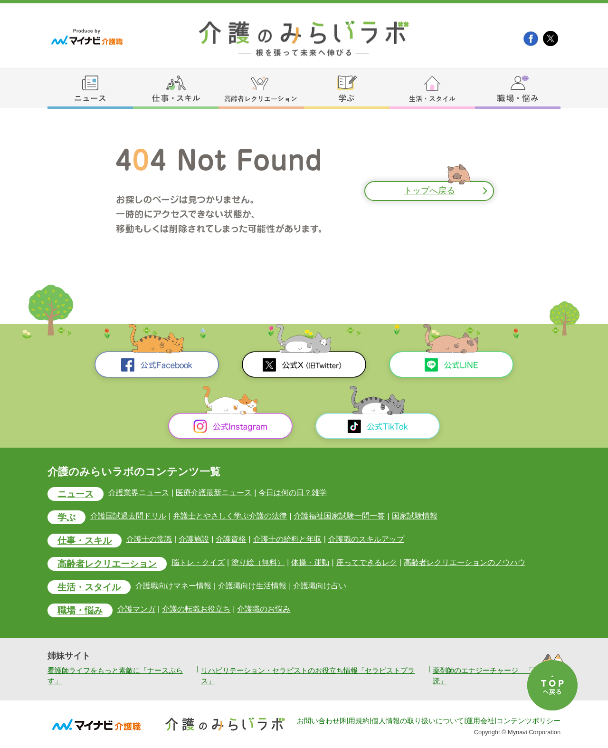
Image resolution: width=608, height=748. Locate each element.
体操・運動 (310, 562)
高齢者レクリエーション (107, 564)
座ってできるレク (366, 562)
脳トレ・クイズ (198, 562)
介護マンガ (136, 609)
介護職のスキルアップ (366, 539)
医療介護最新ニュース (214, 493)
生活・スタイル (89, 587)
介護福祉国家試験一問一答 (339, 516)
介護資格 (231, 539)
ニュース (75, 494)
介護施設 (194, 539)
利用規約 (355, 721)
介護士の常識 (149, 539)
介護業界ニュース (138, 493)
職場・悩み (80, 611)
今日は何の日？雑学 (292, 493)
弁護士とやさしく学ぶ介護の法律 (230, 516)
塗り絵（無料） (258, 562)
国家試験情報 (414, 516)
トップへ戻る (429, 191)
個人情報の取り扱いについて (417, 721)
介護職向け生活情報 (252, 586)
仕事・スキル (84, 541)
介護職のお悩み (263, 609)
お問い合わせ (318, 721)
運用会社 (480, 721)
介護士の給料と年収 (287, 539)
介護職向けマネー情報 (173, 586)
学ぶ (66, 517)
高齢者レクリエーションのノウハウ (464, 562)
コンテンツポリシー (528, 721)
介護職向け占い (319, 586)
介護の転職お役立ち (196, 609)
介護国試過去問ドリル (128, 516)
